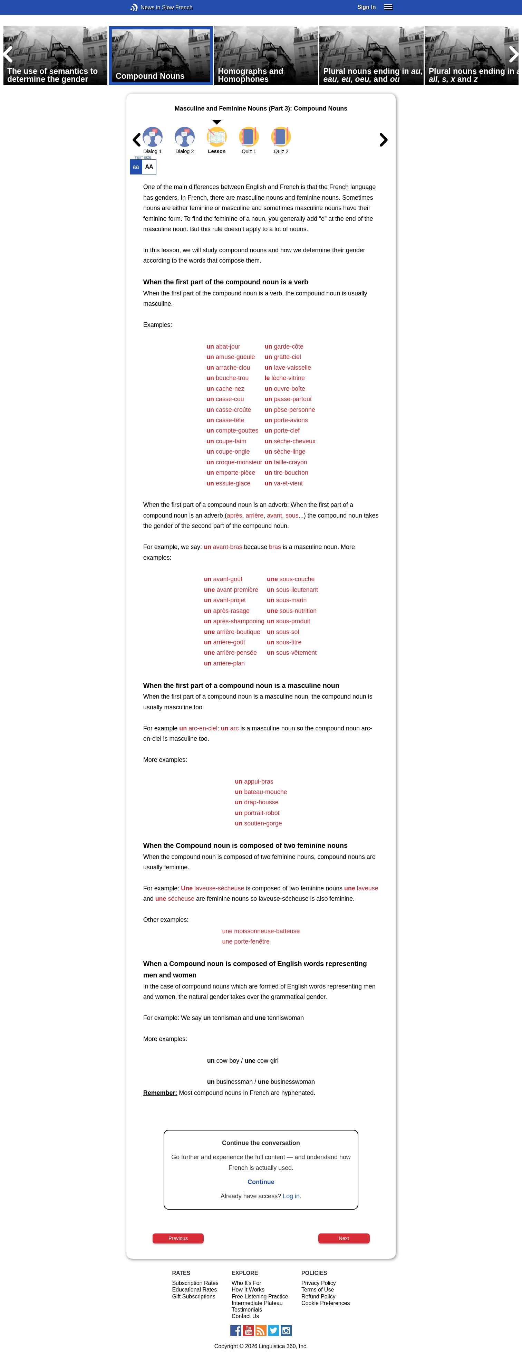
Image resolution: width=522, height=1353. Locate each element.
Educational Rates (194, 1290)
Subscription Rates (195, 1283)
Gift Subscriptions (193, 1296)
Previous (178, 1238)
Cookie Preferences (325, 1303)
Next (344, 1238)
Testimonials (247, 1310)
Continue (261, 1182)
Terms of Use (317, 1290)
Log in (291, 1196)
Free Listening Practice (260, 1296)
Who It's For (246, 1283)
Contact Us (245, 1316)
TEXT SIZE (143, 157)
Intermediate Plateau (257, 1303)
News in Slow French (144, 7)
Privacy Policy (318, 1283)
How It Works (248, 1290)
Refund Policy (318, 1296)
